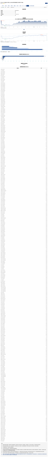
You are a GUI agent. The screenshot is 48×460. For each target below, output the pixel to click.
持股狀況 (17, 5)
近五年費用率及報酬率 (31, 5)
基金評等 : (3, 3)
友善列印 (46, 3)
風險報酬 (12, 5)
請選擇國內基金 (12, 7)
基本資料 (3, 5)
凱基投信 (8, 7)
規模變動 (15, 5)
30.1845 (2, 7)
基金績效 (9, 5)
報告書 (27, 5)
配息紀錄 (20, 5)
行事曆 (25, 5)
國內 (5, 7)
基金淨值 (6, 5)
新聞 (22, 5)
